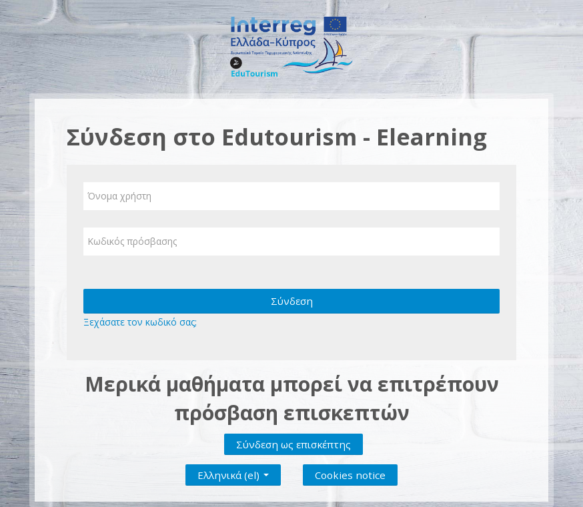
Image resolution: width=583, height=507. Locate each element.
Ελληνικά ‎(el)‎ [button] (233, 472)
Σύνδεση (292, 301)
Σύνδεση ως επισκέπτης (293, 444)
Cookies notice (350, 475)
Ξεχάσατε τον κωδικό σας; (140, 322)
